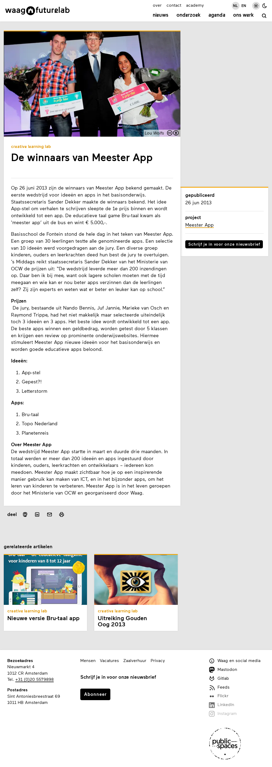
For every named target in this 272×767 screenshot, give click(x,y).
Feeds (219, 687)
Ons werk (243, 15)
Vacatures (109, 660)
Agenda (216, 15)
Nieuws (160, 15)
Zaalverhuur (134, 660)
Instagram (223, 714)
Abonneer (95, 694)
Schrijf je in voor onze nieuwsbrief (224, 244)
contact (173, 5)
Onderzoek (188, 15)
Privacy (158, 660)
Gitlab (219, 678)
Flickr (219, 696)
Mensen (88, 660)
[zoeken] (264, 16)
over (157, 5)
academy (195, 5)
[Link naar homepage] (37, 10)
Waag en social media (234, 661)
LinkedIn (221, 705)
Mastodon (223, 670)
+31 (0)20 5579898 (34, 679)
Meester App (199, 225)
